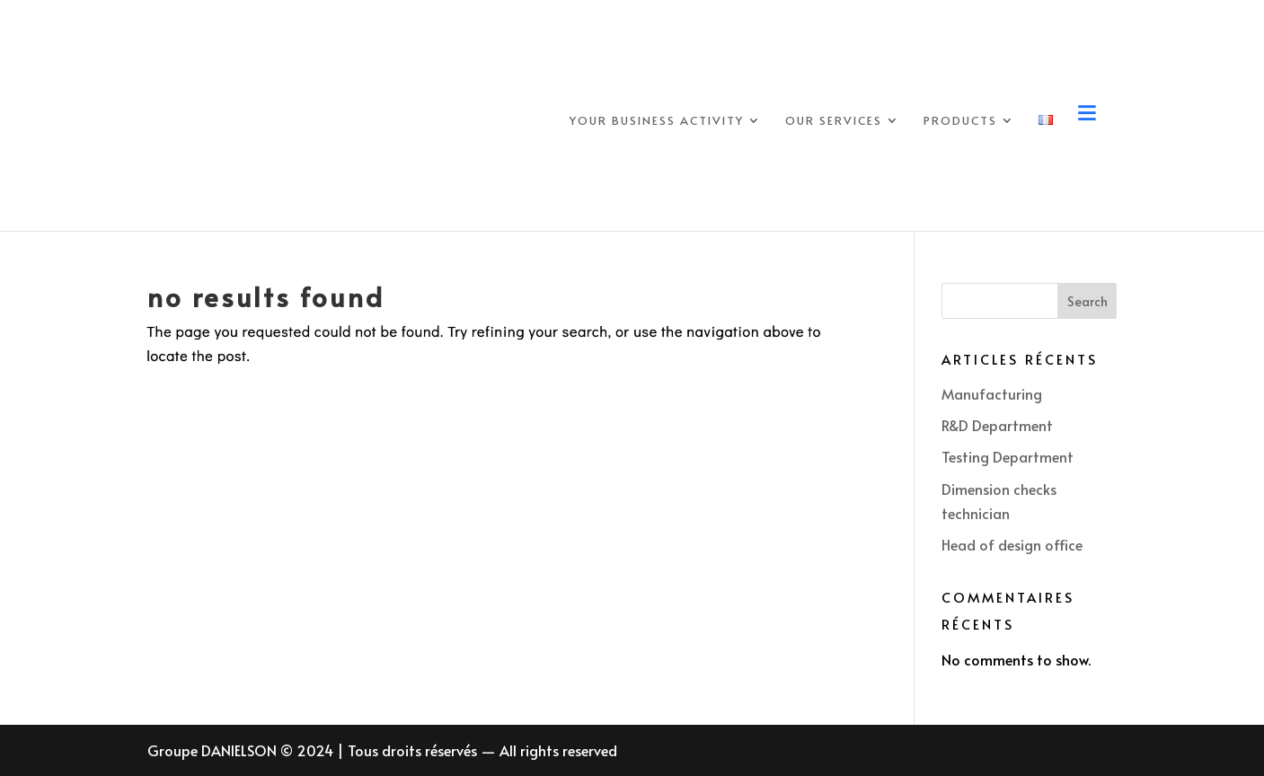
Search (1087, 301)
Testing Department (1007, 456)
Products (960, 121)
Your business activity (657, 121)
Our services (833, 121)
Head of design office (1012, 544)
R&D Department (997, 425)
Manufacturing (991, 393)
